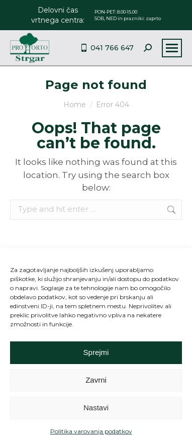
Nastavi (96, 407)
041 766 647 (107, 47)
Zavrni (96, 380)
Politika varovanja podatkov (91, 431)
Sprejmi (96, 352)
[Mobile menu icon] (172, 48)
